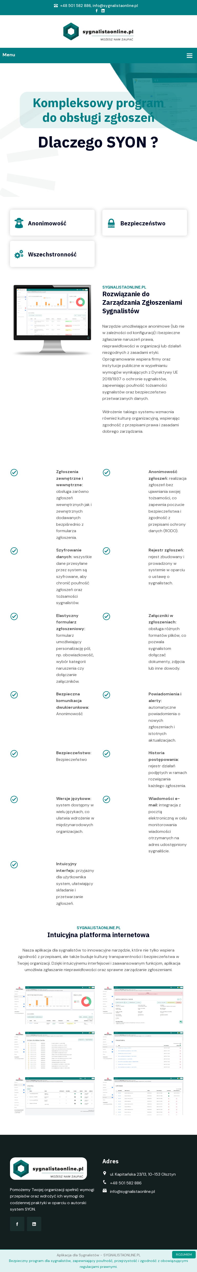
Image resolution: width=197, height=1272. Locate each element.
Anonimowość (47, 223)
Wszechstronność (52, 254)
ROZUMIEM (184, 1254)
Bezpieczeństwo (142, 223)
